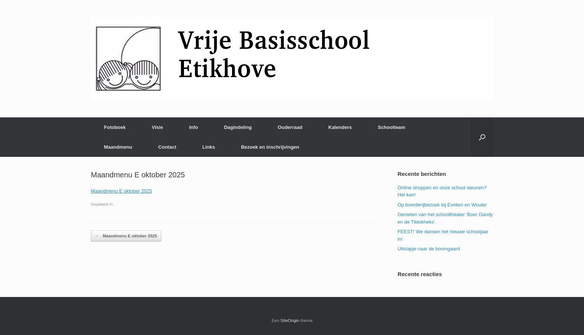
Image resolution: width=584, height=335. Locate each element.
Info (193, 127)
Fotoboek (115, 127)
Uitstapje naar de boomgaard (428, 249)
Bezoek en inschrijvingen (270, 147)
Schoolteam (391, 127)
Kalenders (340, 127)
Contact (167, 147)
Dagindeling (237, 127)
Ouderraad (290, 127)
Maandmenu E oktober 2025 (121, 191)
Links (208, 147)
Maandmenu (118, 147)
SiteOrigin (289, 320)
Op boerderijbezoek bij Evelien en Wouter (442, 205)
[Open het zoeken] (482, 137)
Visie (157, 127)
